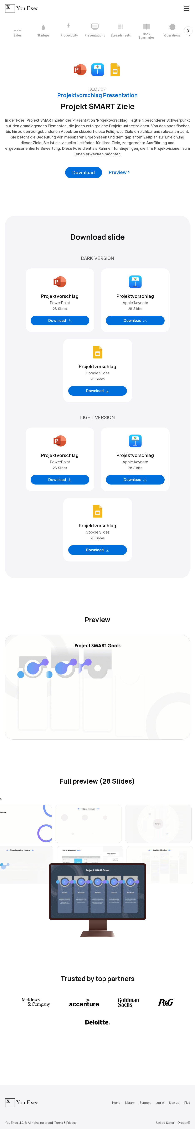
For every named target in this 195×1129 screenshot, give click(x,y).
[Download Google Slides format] (115, 69)
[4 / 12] (94, 30)
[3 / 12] (69, 30)
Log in (160, 1102)
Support (145, 1102)
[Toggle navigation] (186, 8)
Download (83, 172)
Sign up (174, 1102)
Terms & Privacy (65, 1122)
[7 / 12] (172, 30)
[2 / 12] (43, 30)
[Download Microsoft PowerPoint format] (80, 69)
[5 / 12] (120, 30)
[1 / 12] (17, 30)
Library (130, 1102)
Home (116, 1102)
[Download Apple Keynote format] (97, 69)
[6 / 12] (146, 30)
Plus (187, 1102)
